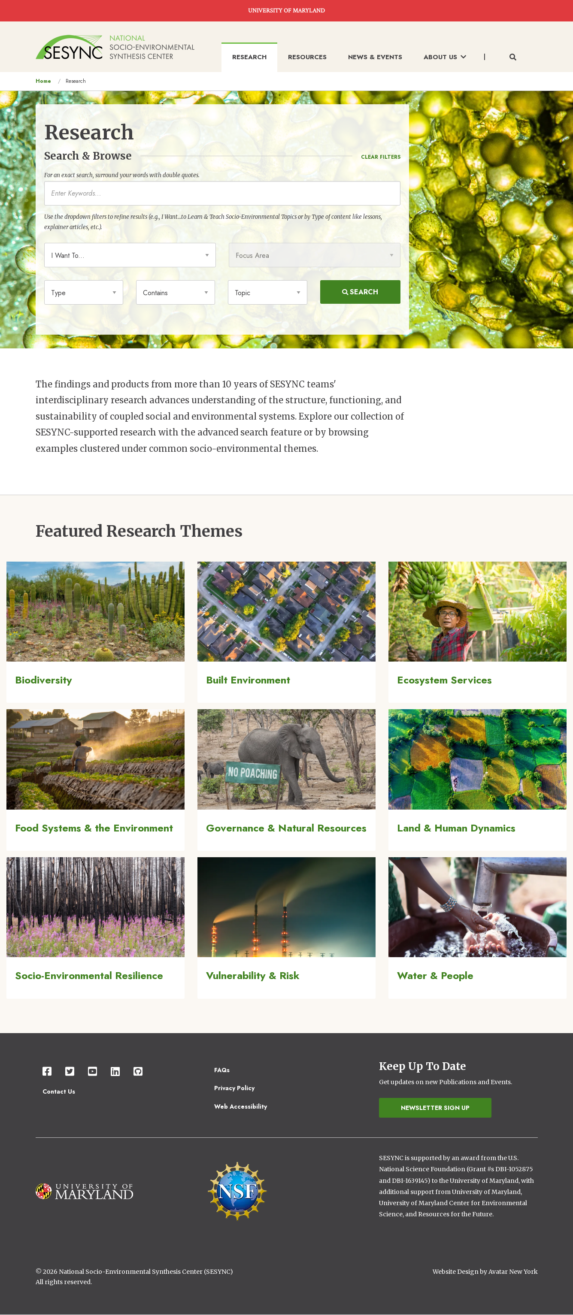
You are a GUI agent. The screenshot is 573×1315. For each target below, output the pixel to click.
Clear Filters (380, 157)
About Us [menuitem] (445, 57)
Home (43, 81)
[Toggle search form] (513, 57)
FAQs (222, 1070)
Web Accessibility (240, 1106)
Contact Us (58, 1091)
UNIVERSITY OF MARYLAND (286, 11)
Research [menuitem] (249, 57)
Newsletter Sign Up (435, 1107)
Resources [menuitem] (307, 57)
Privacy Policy (234, 1088)
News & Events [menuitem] (375, 57)
